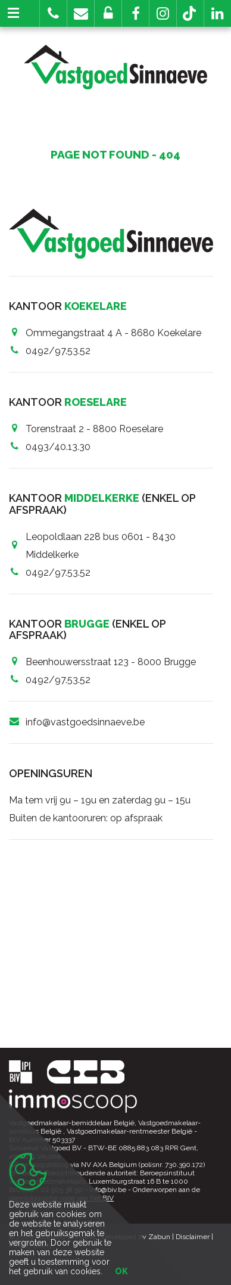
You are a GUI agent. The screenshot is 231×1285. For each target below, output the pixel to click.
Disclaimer (193, 1237)
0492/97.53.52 (58, 350)
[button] (135, 13)
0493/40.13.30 (58, 446)
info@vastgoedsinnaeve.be (85, 722)
